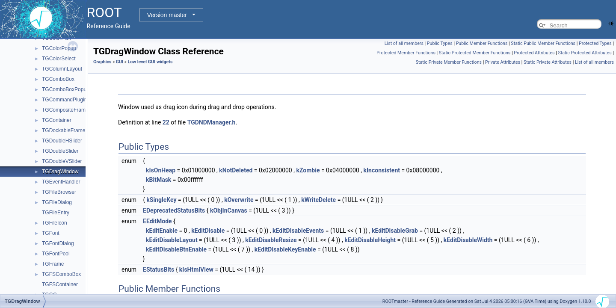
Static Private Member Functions (449, 62)
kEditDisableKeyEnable (285, 249)
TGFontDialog (58, 243)
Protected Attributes (534, 53)
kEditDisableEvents (298, 230)
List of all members (404, 43)
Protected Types (595, 43)
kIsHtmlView (196, 269)
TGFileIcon (54, 223)
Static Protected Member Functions (475, 53)
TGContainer (56, 120)
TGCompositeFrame (65, 110)
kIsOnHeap (160, 170)
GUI (119, 62)
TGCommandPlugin (64, 100)
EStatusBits (158, 269)
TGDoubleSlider (60, 151)
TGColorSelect (59, 59)
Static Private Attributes (548, 62)
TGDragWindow (60, 172)
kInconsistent (382, 170)
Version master (167, 15)
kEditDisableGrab (395, 230)
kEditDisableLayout (172, 240)
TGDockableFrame (63, 130)
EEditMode (157, 221)
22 (166, 122)
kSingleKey (161, 199)
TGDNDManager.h (211, 122)
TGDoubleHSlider (62, 141)
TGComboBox (58, 79)
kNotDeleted (235, 170)
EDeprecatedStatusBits (174, 210)
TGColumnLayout (62, 69)
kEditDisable (208, 230)
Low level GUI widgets (150, 62)
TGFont (50, 233)
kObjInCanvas (228, 210)
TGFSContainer (60, 284)
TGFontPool (56, 254)
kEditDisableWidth (468, 240)
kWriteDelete (318, 199)
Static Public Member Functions (543, 43)
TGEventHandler (61, 182)
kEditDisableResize (270, 240)
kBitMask (158, 179)
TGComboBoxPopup (65, 89)
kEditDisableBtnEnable (176, 249)
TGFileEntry (55, 213)
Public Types (440, 43)
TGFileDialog (57, 202)
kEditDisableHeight (370, 240)
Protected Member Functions (405, 53)
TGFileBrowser (59, 192)
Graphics (102, 62)
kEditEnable (162, 230)
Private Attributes (502, 62)
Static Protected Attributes (584, 53)
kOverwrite (238, 199)
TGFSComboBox (61, 274)
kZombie (308, 170)
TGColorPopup (59, 48)
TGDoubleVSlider (62, 161)
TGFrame (53, 264)
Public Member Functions (482, 43)
